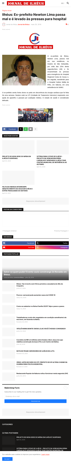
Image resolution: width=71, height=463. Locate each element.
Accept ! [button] (7, 459)
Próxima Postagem (61, 231)
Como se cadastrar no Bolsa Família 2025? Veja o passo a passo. (40, 306)
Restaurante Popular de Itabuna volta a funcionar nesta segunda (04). (42, 373)
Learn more (45, 454)
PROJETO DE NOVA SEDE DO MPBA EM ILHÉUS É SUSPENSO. (16, 157)
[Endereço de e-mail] (35, 396)
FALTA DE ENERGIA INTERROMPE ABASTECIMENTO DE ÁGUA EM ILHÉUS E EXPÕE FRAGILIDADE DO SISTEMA (17, 189)
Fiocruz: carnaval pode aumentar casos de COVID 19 (35, 295)
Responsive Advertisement (35, 201)
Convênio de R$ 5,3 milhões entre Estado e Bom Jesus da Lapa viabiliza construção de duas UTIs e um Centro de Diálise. (39, 341)
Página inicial (6, 10)
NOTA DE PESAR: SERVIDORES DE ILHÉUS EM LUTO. (35, 351)
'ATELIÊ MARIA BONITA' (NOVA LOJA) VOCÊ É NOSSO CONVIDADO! (41, 329)
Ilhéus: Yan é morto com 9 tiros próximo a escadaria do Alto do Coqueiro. (39, 285)
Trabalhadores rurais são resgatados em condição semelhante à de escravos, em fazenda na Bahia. (41, 318)
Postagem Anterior (10, 231)
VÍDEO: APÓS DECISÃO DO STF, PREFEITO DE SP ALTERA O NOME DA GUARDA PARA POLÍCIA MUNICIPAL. (41, 363)
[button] (3, 3)
